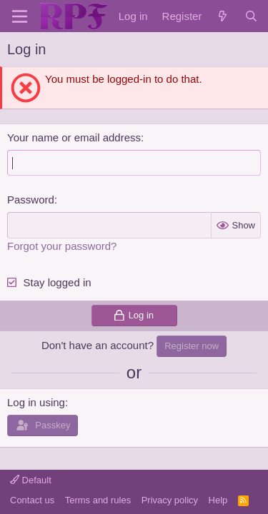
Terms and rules (98, 500)
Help (218, 500)
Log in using (36, 402)
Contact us (32, 500)
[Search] (251, 16)
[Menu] (19, 16)
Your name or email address (74, 137)
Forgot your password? (61, 246)
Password (30, 199)
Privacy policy (170, 500)
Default (30, 480)
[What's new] (223, 16)
